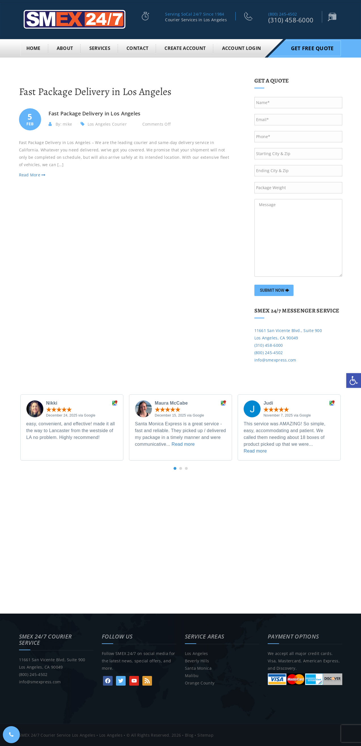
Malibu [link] (192, 675)
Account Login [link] (241, 48)
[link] (353, 380)
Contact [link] (137, 48)
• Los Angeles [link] (109, 734)
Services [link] (99, 48)
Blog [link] (189, 734)
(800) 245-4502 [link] (282, 14)
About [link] (65, 48)
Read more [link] (183, 443)
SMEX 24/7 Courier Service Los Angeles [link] (57, 734)
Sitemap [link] (205, 734)
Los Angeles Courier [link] (107, 123)
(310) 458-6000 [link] (290, 20)
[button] (175, 468)
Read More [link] (32, 174)
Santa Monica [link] (198, 667)
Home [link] (33, 48)
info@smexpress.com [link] (275, 359)
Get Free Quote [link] (312, 47)
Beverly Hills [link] (197, 660)
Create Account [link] (185, 48)
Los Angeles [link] (196, 653)
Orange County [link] (200, 682)
